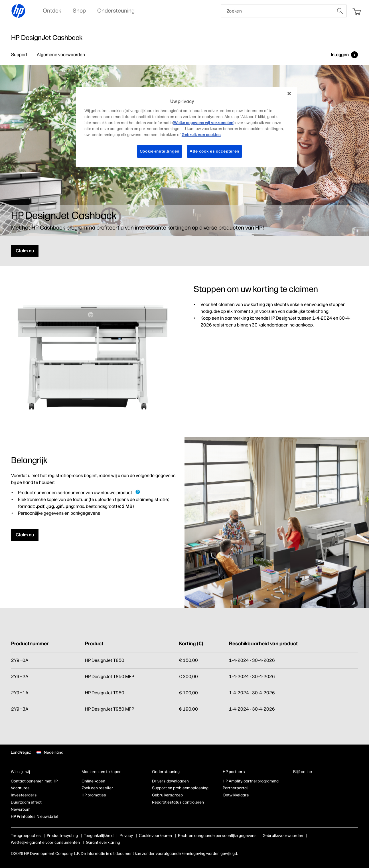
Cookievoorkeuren (155, 835)
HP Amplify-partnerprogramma (251, 781)
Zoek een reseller (97, 788)
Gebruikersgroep (167, 795)
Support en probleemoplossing (180, 788)
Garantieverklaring (103, 842)
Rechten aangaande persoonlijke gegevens (217, 835)
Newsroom (21, 809)
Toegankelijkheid (98, 835)
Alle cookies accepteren (214, 151)
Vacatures (20, 788)
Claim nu (25, 250)
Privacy (126, 835)
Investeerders (24, 795)
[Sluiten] (289, 93)
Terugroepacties (26, 835)
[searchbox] (277, 11)
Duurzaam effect (26, 802)
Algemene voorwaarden (61, 54)
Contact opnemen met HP (34, 781)
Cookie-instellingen (159, 151)
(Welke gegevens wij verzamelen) (203, 122)
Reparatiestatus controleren (178, 802)
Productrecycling (62, 835)
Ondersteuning (166, 771)
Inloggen (340, 54)
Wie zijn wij (20, 771)
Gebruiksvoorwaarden (283, 835)
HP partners (234, 771)
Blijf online (302, 771)
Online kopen (93, 781)
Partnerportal (235, 788)
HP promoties (94, 795)
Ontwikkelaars (236, 795)
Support (19, 54)
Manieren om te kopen (101, 771)
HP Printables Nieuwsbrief (34, 816)
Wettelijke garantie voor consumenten (45, 842)
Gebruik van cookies (201, 134)
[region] (186, 127)
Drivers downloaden (170, 781)
